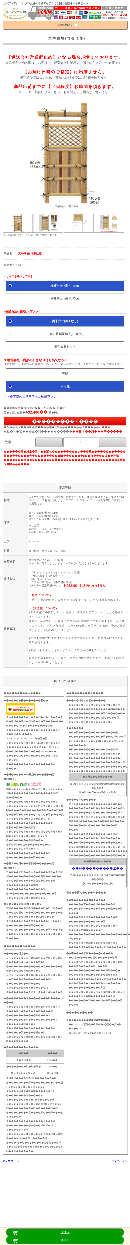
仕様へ (65, 1232)
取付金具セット (65, 346)
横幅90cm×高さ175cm (65, 298)
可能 (65, 373)
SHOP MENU (65, 25)
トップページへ (118, 1161)
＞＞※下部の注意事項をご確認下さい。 (32, 396)
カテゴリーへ (11, 1161)
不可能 (65, 386)
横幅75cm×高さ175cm (65, 285)
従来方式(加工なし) (65, 321)
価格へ (65, 1240)
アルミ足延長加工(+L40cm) (65, 334)
